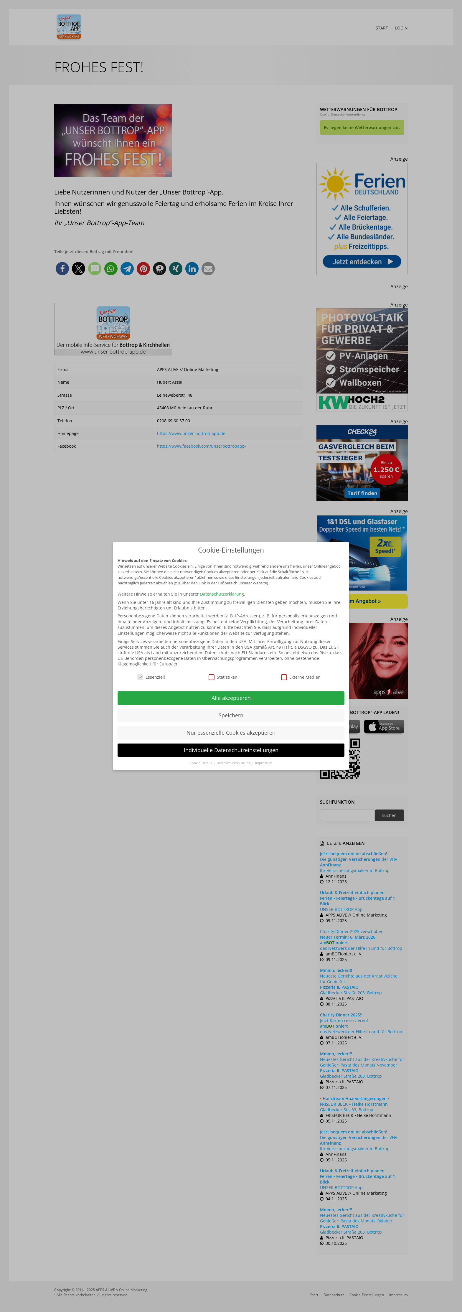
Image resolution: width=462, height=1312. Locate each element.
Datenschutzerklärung (222, 594)
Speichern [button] (231, 715)
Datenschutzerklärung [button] (234, 763)
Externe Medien (301, 677)
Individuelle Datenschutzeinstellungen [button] (231, 750)
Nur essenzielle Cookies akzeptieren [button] (231, 732)
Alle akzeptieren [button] (231, 697)
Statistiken (223, 677)
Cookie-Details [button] (201, 763)
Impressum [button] (263, 763)
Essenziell (151, 677)
